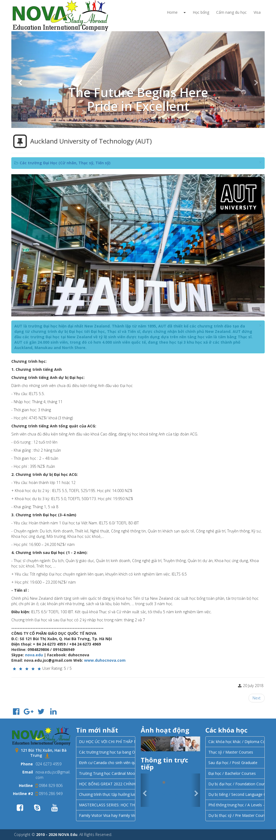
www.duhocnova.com (105, 660)
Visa (257, 12)
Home (172, 12)
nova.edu (34, 654)
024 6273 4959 (48, 763)
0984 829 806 (49, 785)
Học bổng (201, 12)
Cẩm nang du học (231, 12)
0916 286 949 (49, 793)
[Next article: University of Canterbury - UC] (257, 698)
